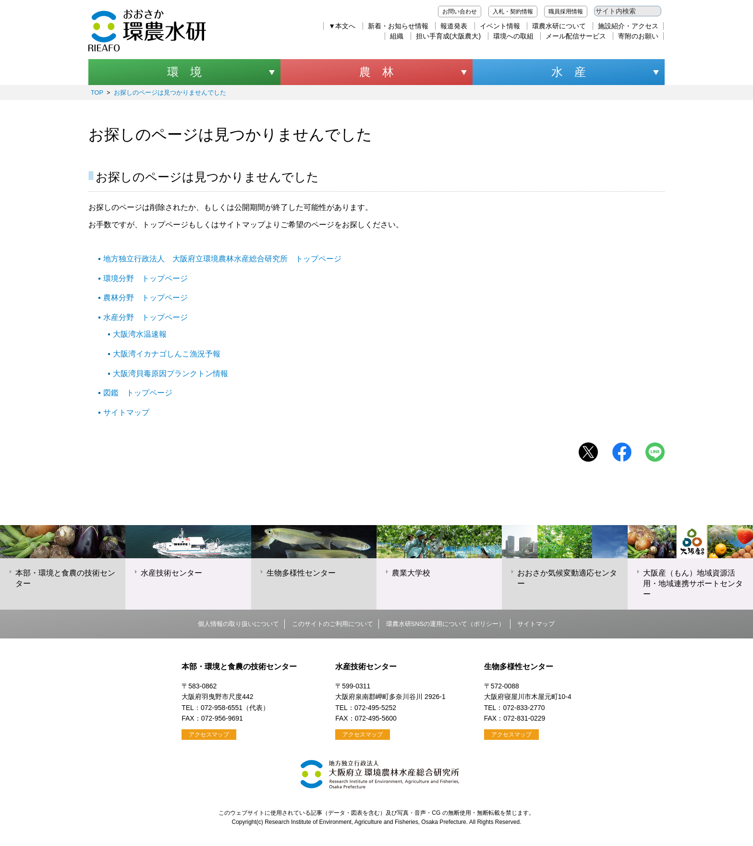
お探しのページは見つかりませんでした (170, 92)
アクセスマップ (209, 734)
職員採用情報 (565, 11)
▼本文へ (341, 26)
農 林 (376, 71)
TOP (97, 92)
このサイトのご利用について (332, 623)
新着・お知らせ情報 (398, 26)
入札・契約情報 (513, 11)
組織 (396, 36)
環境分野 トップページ (145, 278)
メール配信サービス (576, 36)
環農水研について (559, 26)
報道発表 (453, 26)
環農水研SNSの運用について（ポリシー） (445, 623)
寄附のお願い (638, 36)
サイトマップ (126, 412)
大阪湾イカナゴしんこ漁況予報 (166, 354)
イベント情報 (500, 26)
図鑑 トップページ (137, 393)
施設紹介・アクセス (628, 26)
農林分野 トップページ (145, 298)
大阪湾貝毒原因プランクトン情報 (170, 373)
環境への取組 (513, 36)
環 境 (184, 71)
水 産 (568, 71)
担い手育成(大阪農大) (448, 36)
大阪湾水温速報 (140, 334)
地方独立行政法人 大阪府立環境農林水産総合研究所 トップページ (222, 259)
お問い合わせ (459, 11)
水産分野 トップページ (145, 317)
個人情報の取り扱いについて (238, 623)
